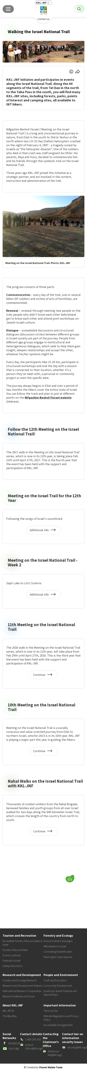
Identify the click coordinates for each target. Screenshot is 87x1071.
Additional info (43, 531)
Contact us (43, 19)
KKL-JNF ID (8, 1011)
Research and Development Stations (22, 985)
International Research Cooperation (22, 991)
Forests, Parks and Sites (15, 950)
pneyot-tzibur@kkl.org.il (31, 1046)
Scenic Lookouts (12, 955)
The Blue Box (10, 1016)
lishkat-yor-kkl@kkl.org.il (52, 1053)
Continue (44, 676)
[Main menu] (8, 9)
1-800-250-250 (30, 1039)
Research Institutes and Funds (19, 996)
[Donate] (70, 879)
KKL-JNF (41, 2)
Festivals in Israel (11, 960)
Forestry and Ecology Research (20, 980)
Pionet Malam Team (50, 1067)
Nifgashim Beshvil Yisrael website (48, 397)
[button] (48, 878)
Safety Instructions (12, 966)
